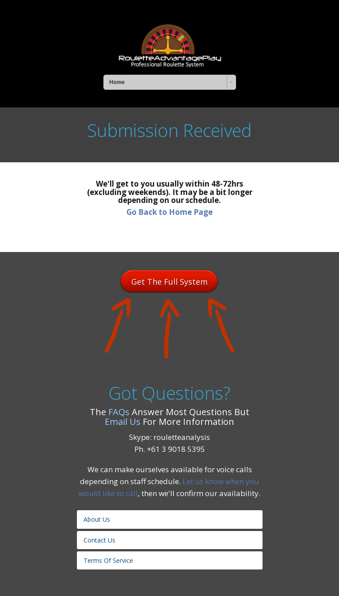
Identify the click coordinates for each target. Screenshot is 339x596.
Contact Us (99, 540)
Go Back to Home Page (169, 212)
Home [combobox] (117, 82)
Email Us (123, 422)
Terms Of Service (108, 560)
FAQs (119, 412)
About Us (97, 519)
